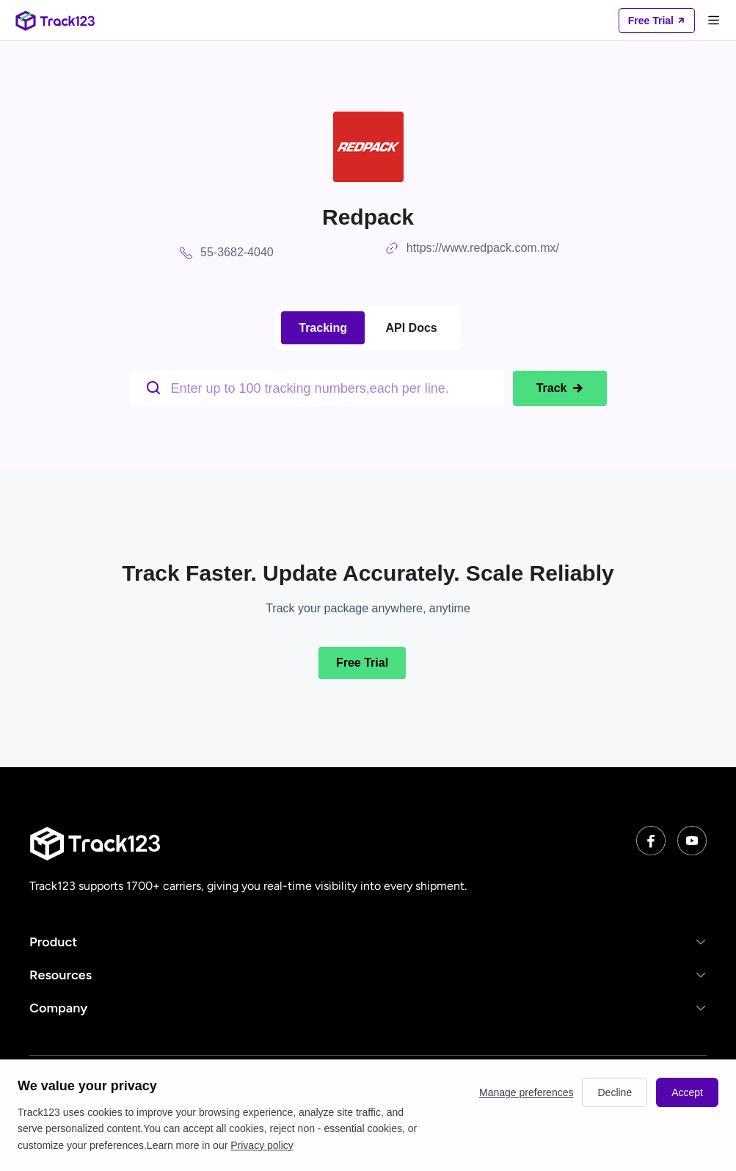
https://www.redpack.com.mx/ (483, 248)
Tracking (323, 328)
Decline (614, 1092)
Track (559, 388)
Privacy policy (262, 1145)
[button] (368, 941)
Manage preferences (526, 1092)
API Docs (411, 328)
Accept (687, 1092)
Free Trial (362, 662)
